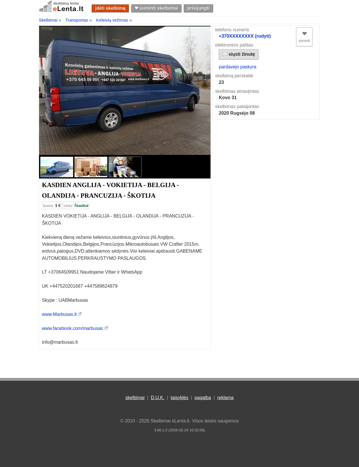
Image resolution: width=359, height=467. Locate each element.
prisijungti (199, 8)
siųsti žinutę (238, 54)
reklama (225, 397)
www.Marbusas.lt (59, 314)
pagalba (203, 397)
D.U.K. (157, 397)
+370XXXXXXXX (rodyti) (245, 36)
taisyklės (179, 397)
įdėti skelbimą (110, 8)
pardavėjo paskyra (237, 66)
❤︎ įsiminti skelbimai (156, 8)
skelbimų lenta (66, 3)
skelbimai (135, 397)
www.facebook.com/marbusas (72, 328)
